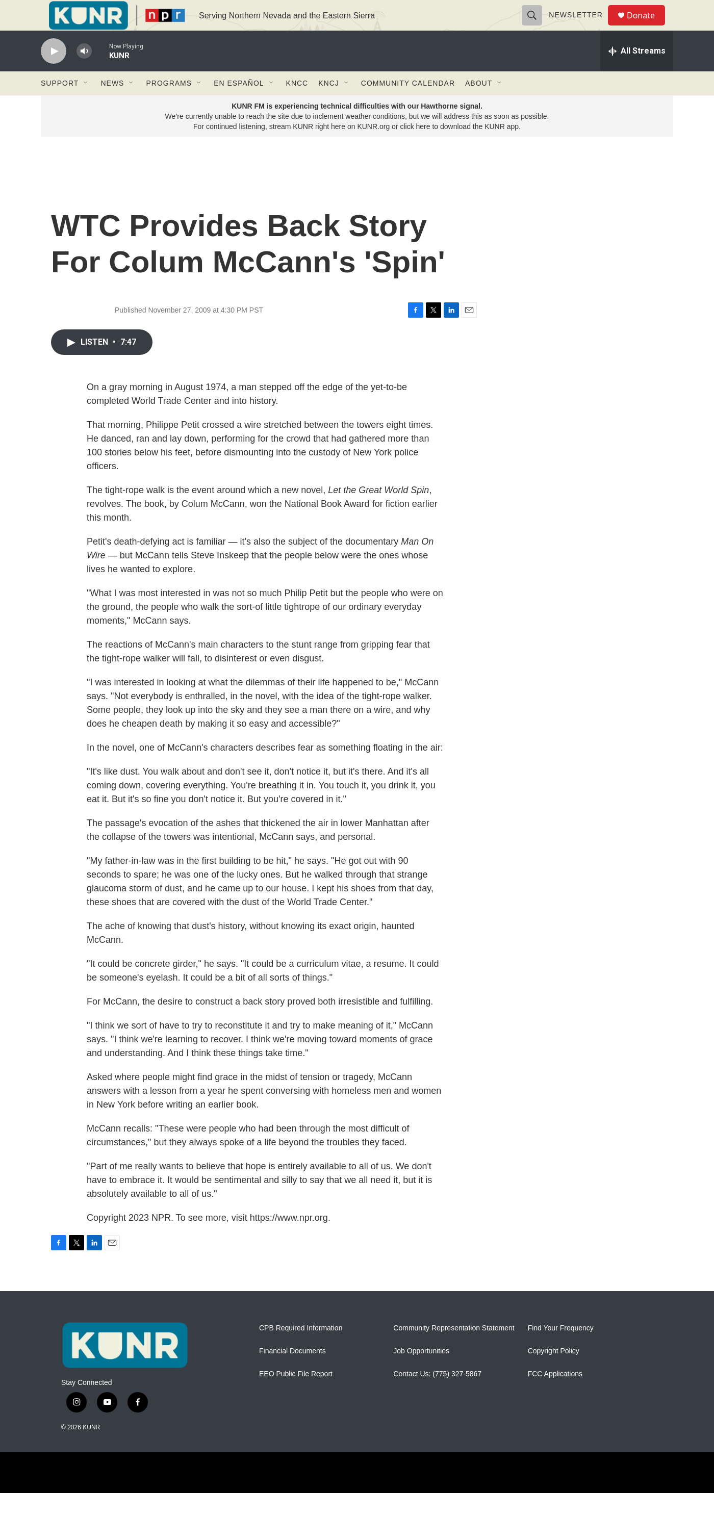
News (112, 106)
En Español (239, 106)
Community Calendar (408, 106)
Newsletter (580, 26)
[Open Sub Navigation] (86, 106)
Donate (647, 26)
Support (60, 106)
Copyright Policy (553, 1374)
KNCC (297, 106)
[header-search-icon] (536, 26)
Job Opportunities (421, 1374)
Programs (169, 106)
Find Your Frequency (561, 1351)
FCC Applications (555, 1397)
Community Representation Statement (453, 1351)
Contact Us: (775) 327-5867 (437, 1397)
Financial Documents (292, 1374)
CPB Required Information (300, 1351)
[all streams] (636, 74)
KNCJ (328, 106)
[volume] (84, 74)
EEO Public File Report (296, 1397)
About (478, 106)
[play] (53, 74)
